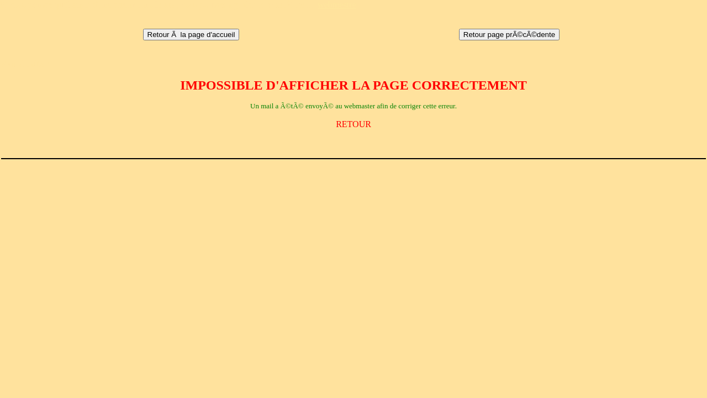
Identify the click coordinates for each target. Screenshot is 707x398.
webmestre (337, 4)
